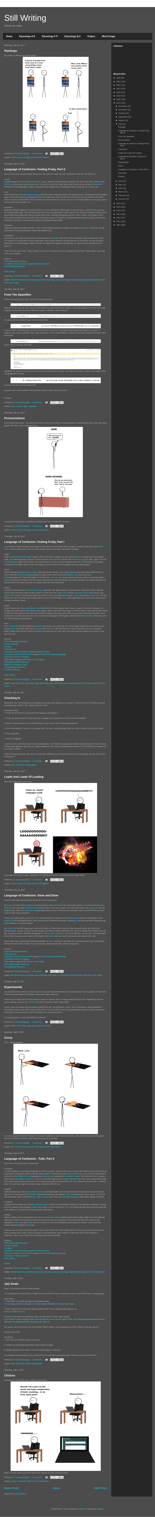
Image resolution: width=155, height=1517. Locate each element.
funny (19, 157)
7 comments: (37, 526)
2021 (118, 89)
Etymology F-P (50, 36)
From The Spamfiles (17, 294)
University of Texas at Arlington (16, 657)
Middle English (26, 905)
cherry (75, 595)
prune (38, 629)
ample (66, 1179)
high (30, 1222)
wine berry (89, 616)
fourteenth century (35, 590)
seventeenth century (31, 194)
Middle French (23, 1176)
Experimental (13, 987)
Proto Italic (72, 1181)
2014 (118, 210)
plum (40, 626)
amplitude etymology (34, 1272)
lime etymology (77, 280)
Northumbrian (74, 918)
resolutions (20, 765)
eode (51, 936)
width (68, 1194)
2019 (118, 96)
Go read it (32, 1002)
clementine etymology (19, 280)
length (34, 1207)
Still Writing (25, 18)
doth (36, 918)
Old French (8, 184)
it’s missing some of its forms (52, 933)
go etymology (62, 975)
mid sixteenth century (75, 1174)
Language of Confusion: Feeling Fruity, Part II (34, 169)
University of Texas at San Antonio (18, 654)
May (120, 185)
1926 (57, 238)
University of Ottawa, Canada (16, 1256)
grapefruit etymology (46, 280)
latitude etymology (60, 1272)
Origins (91, 36)
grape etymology (55, 683)
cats (12, 1147)
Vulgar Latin (9, 595)
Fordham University (12, 670)
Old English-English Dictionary (16, 662)
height (16, 1222)
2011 (118, 221)
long (66, 1207)
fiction (13, 1026)
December (123, 106)
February (122, 195)
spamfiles (32, 406)
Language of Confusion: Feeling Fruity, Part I (34, 541)
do (83, 905)
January (122, 199)
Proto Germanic (55, 559)
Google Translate (11, 644)
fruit (78, 557)
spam (25, 406)
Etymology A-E (27, 36)
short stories (21, 1026)
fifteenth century (30, 572)
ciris (64, 598)
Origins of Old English (35, 659)
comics (13, 157)
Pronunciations (14, 418)
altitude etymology (18, 1272)
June (121, 181)
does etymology (41, 975)
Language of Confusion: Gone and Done (31, 895)
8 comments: (37, 1477)
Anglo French (62, 593)
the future (47, 1026)
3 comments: (37, 276)
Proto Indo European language (53, 654)
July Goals (11, 1283)
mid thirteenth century (33, 608)
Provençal (97, 184)
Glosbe (7, 1263)
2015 (118, 207)
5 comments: (37, 402)
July (120, 124)
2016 (118, 203)
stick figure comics (30, 157)
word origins (14, 283)
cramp (102, 613)
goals (13, 765)
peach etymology (70, 683)
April (121, 188)
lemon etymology (63, 280)
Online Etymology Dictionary (15, 261)
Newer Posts (11, 1488)
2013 (118, 214)
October (122, 113)
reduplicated (29, 910)
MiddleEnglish (12, 562)
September (123, 117)
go (50, 928)
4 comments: (37, 1022)
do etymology (28, 975)
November (123, 110)
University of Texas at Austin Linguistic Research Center (27, 264)
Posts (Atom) (20, 1494)
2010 (118, 225)
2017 (118, 103)
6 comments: (37, 153)
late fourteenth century (35, 1192)
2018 (118, 99)
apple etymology (17, 683)
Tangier (85, 228)
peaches (30, 1147)
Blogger (100, 1509)
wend (50, 941)
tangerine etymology (92, 280)
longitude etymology (77, 1272)
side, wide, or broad (40, 1197)
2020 (118, 92)
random (19, 406)
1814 (94, 210)
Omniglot (8, 647)
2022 (118, 85)
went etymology (75, 975)
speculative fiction (34, 1026)
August (122, 120)
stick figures (43, 157)
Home (9, 36)
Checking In (12, 697)
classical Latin (56, 577)
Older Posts (100, 1488)
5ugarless (82, 1509)
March (121, 192)
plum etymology (84, 683)
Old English (27, 557)
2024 (118, 78)
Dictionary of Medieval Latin (15, 665)
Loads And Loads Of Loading (23, 776)
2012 (118, 218)
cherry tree (94, 595)
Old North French (82, 593)
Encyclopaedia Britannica (14, 266)
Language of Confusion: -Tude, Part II (29, 1158)
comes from (14, 557)
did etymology (16, 975)
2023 (118, 82)
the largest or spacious (24, 1179)
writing (28, 1363)
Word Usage (108, 36)
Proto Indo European (79, 559)
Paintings (10, 50)
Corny (8, 1037)
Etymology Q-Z (73, 36)
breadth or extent (73, 1176)
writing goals (31, 765)
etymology (33, 280)
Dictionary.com (10, 649)
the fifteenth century (30, 182)
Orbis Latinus (9, 271)
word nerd (96, 683)
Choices (9, 1375)
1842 (38, 228)
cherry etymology (32, 683)
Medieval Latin (72, 575)
